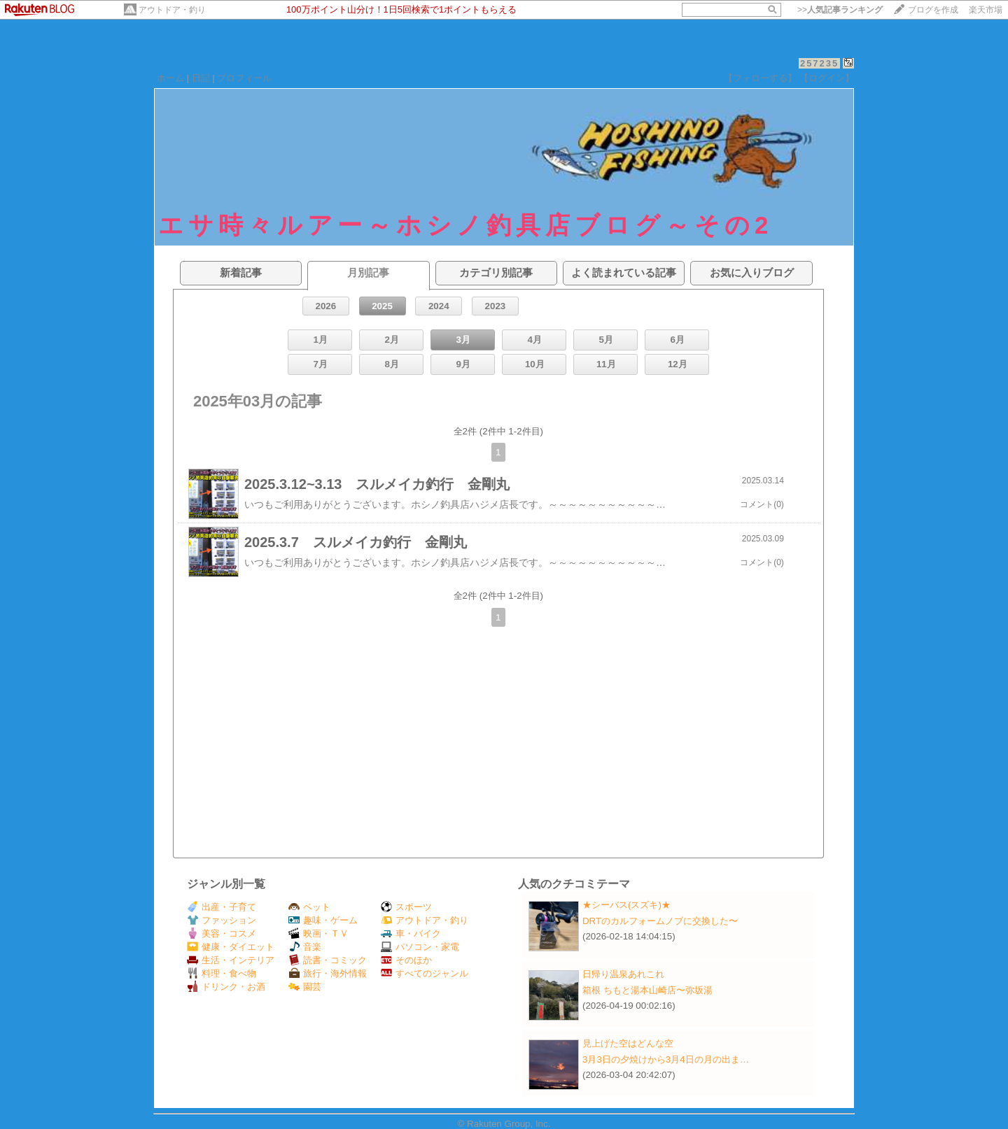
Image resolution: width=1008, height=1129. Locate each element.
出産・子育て (221, 907)
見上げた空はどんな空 (627, 1043)
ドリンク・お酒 (226, 986)
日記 (201, 78)
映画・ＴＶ (318, 933)
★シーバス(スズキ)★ (626, 905)
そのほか (406, 960)
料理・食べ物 (221, 973)
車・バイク (411, 933)
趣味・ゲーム (323, 920)
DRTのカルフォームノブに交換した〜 (660, 921)
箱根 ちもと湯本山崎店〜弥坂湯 (647, 990)
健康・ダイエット (230, 947)
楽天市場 (985, 10)
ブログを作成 (933, 10)
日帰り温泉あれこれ (623, 974)
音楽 (304, 947)
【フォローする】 (760, 78)
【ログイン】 (826, 78)
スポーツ (406, 907)
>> (840, 10)
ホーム (170, 78)
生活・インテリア (230, 960)
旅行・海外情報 (327, 973)
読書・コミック (327, 960)
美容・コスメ (221, 933)
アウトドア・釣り (172, 10)
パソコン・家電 (420, 947)
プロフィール (244, 78)
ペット (309, 907)
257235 (819, 63)
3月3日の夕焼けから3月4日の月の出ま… (665, 1059)
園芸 (304, 986)
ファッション (221, 920)
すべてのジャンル (424, 973)
